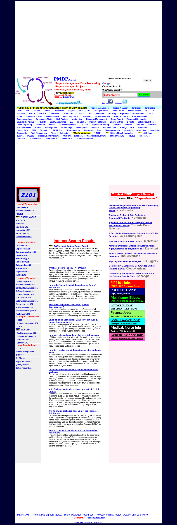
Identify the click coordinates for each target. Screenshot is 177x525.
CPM (34, 130)
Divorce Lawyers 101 (25, 294)
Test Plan (84, 125)
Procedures (59, 111)
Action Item (77, 119)
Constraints (69, 113)
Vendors (128, 125)
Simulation (155, 130)
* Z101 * (97, 133)
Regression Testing (100, 125)
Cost (90, 113)
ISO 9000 (21, 113)
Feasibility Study (70, 116)
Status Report (117, 119)
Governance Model (44, 119)
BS (88, 111)
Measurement (138, 113)
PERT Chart (58, 130)
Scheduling (141, 130)
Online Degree (134, 111)
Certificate (136, 108)
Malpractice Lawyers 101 (27, 301)
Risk (99, 130)
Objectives (86, 116)
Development (51, 127)
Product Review (24, 127)
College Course (101, 111)
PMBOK (31, 113)
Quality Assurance (58, 122)
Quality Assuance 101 (73, 136)
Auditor (38, 127)
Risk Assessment (112, 130)
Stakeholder (22, 133)
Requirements (73, 130)
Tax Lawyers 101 (23, 314)
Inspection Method (97, 122)
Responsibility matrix (136, 119)
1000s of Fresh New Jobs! (119, 133)
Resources (88, 130)
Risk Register (62, 119)
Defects (130, 122)
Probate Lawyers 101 (25, 307)
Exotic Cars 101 (23, 233)
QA (71, 122)
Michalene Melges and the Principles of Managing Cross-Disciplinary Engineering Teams (133, 208)
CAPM (19, 111)
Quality (42, 122)
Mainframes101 (117, 136)
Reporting (124, 113)
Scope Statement (102, 116)
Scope (81, 113)
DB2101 (30, 136)
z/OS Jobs (144, 133)
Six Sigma (81, 122)
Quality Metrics (116, 122)
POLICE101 (21, 220)
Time (53, 133)
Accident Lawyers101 (25, 211)
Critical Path (22, 130)
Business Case (109, 127)
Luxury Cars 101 (23, 230)
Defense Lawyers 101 (25, 291)
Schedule (100, 113)
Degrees (71, 111)
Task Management (39, 133)
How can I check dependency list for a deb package (74, 335)
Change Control (121, 116)
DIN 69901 (55, 113)
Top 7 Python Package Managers (125, 261)
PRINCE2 (43, 113)
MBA (81, 111)
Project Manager (120, 108)
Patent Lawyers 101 (24, 304)
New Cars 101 (22, 227)
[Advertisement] (88, 38)
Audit (150, 113)
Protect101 (20, 224)
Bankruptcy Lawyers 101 (27, 288)
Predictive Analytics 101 (48, 136)
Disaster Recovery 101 (96, 136)
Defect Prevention (146, 122)
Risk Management (140, 116)
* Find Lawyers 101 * (25, 281)
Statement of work (34, 116)
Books (37, 111)
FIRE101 (131, 136)
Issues (52, 125)
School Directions (85, 139)
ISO (154, 111)
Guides (47, 111)
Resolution (40, 125)
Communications (24, 119)
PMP (28, 111)
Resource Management (96, 119)
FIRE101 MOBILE (26, 217)
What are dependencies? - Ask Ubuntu (68, 268)
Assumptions (82, 127)
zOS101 (20, 136)
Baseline (95, 127)
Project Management (100, 108)
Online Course (118, 111)
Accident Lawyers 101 (25, 285)
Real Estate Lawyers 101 (26, 311)
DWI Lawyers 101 (23, 298)
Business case (52, 116)
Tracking (112, 113)
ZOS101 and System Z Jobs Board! (68, 246)
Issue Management (67, 125)
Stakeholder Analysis (26, 122)
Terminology (66, 127)
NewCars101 (67, 139)
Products (140, 125)
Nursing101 (21, 275)
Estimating (44, 130)
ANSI (147, 111)
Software (117, 125)
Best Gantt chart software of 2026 (125, 241)
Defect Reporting (24, 125)
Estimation (64, 133)
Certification (150, 108)
